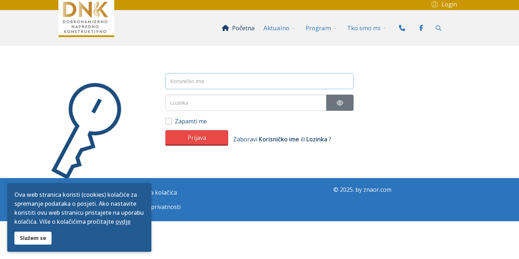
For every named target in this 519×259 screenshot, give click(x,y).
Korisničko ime (279, 139)
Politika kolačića (155, 192)
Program (318, 28)
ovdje (122, 222)
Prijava (197, 138)
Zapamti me (191, 121)
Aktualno (276, 28)
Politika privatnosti (155, 207)
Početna (237, 28)
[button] (443, 4)
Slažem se (33, 238)
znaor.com (377, 190)
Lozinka (316, 139)
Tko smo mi (364, 28)
